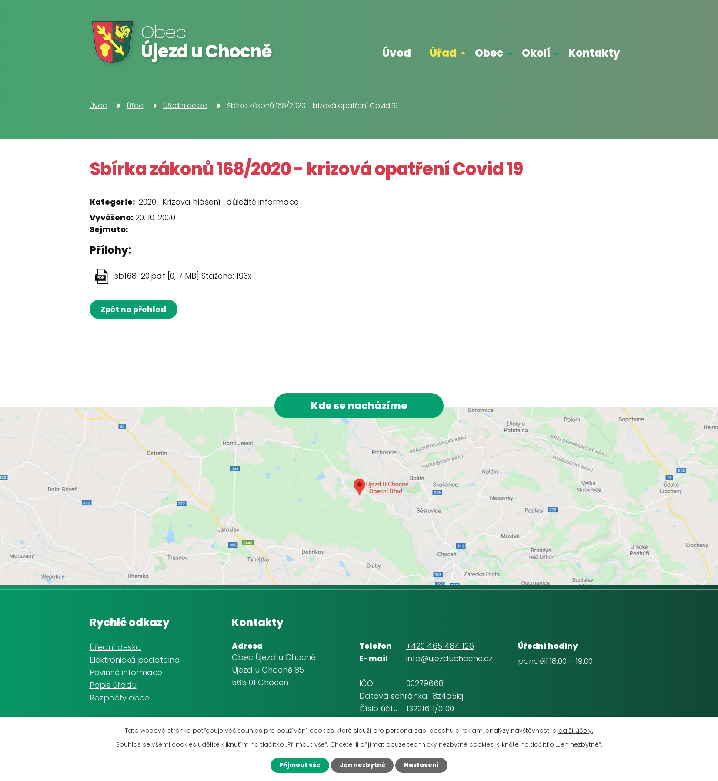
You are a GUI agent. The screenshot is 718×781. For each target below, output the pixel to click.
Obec (489, 53)
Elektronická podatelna (135, 660)
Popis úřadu (113, 685)
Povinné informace (126, 673)
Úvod (396, 53)
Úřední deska (185, 106)
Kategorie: (112, 201)
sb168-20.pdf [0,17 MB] (156, 275)
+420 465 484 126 (440, 646)
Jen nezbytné (362, 765)
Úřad (443, 53)
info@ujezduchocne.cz (449, 659)
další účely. (575, 730)
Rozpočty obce (119, 698)
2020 (147, 201)
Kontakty (594, 53)
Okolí (536, 53)
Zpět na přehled (134, 309)
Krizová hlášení (191, 201)
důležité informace (263, 201)
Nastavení (423, 765)
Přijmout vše (298, 765)
